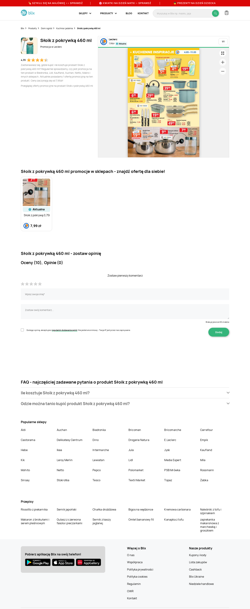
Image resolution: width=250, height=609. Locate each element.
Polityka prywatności (140, 569)
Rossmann (207, 470)
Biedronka (99, 430)
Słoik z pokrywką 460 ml (88, 28)
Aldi (23, 430)
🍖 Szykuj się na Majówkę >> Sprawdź (55, 3)
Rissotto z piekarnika (34, 509)
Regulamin (134, 584)
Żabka (204, 480)
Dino (96, 440)
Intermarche (101, 450)
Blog (129, 13)
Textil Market (136, 480)
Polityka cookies (137, 576)
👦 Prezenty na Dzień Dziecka (194, 3)
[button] (125, 393)
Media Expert (172, 460)
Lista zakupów (198, 562)
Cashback (195, 569)
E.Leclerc (170, 440)
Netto (60, 470)
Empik (204, 440)
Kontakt (143, 13)
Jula (131, 450)
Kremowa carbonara (177, 509)
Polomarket (135, 470)
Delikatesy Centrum (70, 440)
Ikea (59, 450)
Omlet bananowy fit (141, 519)
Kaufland (206, 450)
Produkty (32, 28)
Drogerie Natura (138, 440)
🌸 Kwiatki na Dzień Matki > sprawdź (125, 3)
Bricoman (134, 430)
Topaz (168, 480)
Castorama (28, 440)
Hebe (24, 450)
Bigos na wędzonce (140, 509)
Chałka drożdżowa (104, 509)
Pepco (97, 470)
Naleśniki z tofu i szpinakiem (211, 511)
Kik (23, 460)
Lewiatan (99, 460)
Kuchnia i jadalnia (64, 28)
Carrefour (206, 430)
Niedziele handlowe (201, 584)
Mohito (25, 470)
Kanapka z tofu (174, 519)
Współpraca (135, 562)
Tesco (96, 480)
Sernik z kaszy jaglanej (102, 521)
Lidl (130, 460)
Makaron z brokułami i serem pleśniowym (35, 521)
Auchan (62, 430)
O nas (130, 555)
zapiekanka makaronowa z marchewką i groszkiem (209, 525)
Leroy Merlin (65, 460)
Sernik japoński (67, 509)
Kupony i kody (197, 555)
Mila (203, 460)
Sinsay (25, 480)
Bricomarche (172, 430)
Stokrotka (63, 480)
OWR (130, 591)
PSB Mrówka (172, 470)
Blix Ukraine (196, 576)
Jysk (167, 450)
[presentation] (47, 347)
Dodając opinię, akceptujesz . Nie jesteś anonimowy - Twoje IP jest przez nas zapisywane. (79, 330)
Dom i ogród (46, 28)
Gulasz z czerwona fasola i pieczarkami (69, 521)
